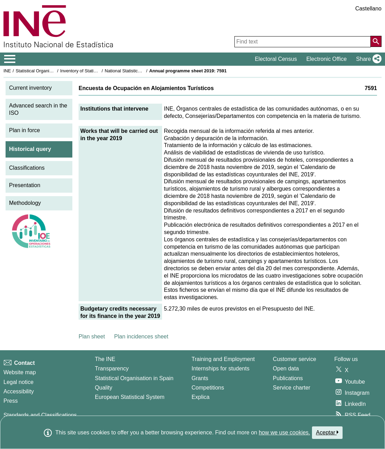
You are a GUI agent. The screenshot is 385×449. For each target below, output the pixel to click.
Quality (103, 388)
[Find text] (302, 41)
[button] (367, 59)
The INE (105, 359)
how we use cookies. (284, 432)
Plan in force (24, 130)
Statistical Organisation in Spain (47, 70)
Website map (19, 372)
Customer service (294, 359)
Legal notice (18, 382)
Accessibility (18, 391)
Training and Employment (223, 359)
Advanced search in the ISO (38, 109)
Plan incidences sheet (141, 336)
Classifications (27, 168)
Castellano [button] (368, 8)
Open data (286, 368)
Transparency (112, 368)
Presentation (24, 185)
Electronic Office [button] (326, 59)
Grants (200, 378)
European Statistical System (130, 397)
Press (10, 401)
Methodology (25, 203)
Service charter (292, 388)
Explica (201, 397)
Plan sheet (92, 336)
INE (7, 70)
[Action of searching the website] (376, 41)
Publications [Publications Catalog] (288, 378)
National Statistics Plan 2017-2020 (139, 70)
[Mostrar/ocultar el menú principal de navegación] (9, 59)
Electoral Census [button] (276, 59)
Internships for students (220, 368)
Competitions (208, 388)
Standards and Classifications (40, 415)
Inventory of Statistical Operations (93, 70)
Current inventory (30, 88)
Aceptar (327, 432)
